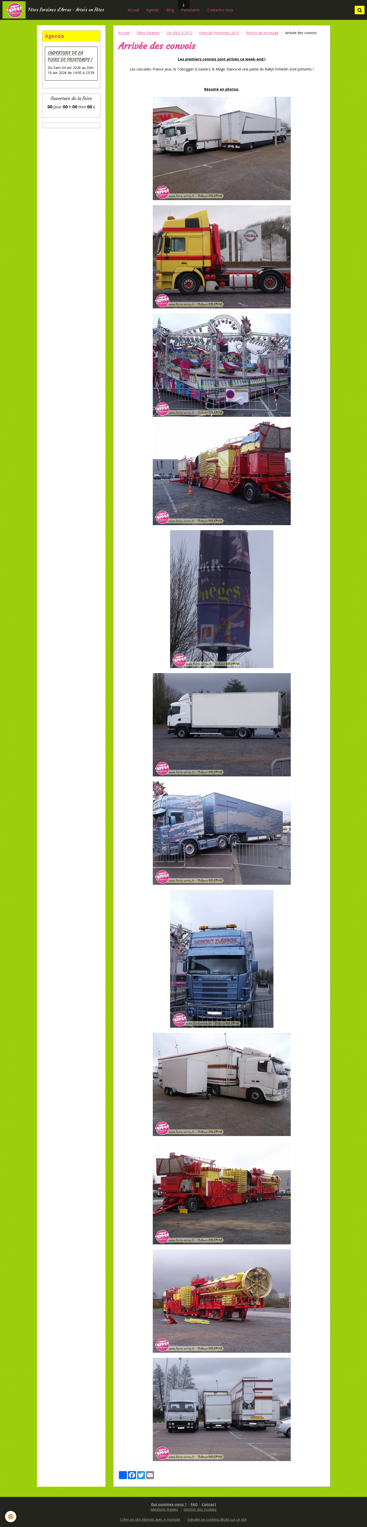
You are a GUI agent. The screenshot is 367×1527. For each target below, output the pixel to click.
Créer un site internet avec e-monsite (150, 1519)
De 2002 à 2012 (179, 32)
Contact (209, 1504)
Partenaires (191, 10)
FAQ (194, 1504)
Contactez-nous (221, 10)
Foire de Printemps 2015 (219, 32)
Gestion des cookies (200, 1509)
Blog (170, 10)
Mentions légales (164, 1509)
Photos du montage (262, 32)
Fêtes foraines (148, 32)
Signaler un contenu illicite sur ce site (217, 1519)
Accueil (133, 10)
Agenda (153, 10)
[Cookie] (10, 1516)
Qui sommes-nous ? (169, 1504)
